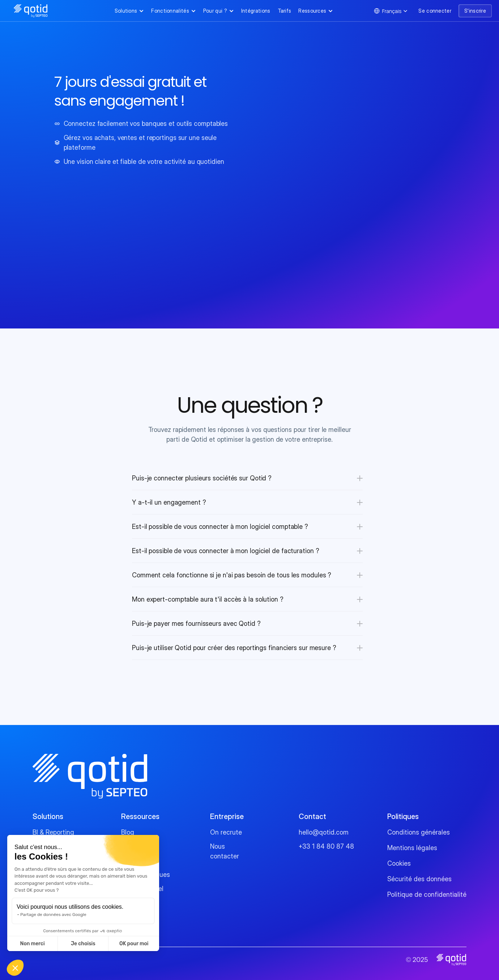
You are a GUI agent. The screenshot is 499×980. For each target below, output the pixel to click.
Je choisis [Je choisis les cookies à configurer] (83, 944)
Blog (127, 832)
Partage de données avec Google (53, 914)
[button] (15, 967)
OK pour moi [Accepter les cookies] (134, 944)
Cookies (399, 863)
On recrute (226, 832)
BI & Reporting (53, 832)
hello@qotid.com (324, 832)
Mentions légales (412, 848)
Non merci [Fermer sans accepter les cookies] (32, 944)
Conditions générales (418, 832)
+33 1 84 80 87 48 (326, 846)
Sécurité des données (419, 879)
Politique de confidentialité (426, 894)
